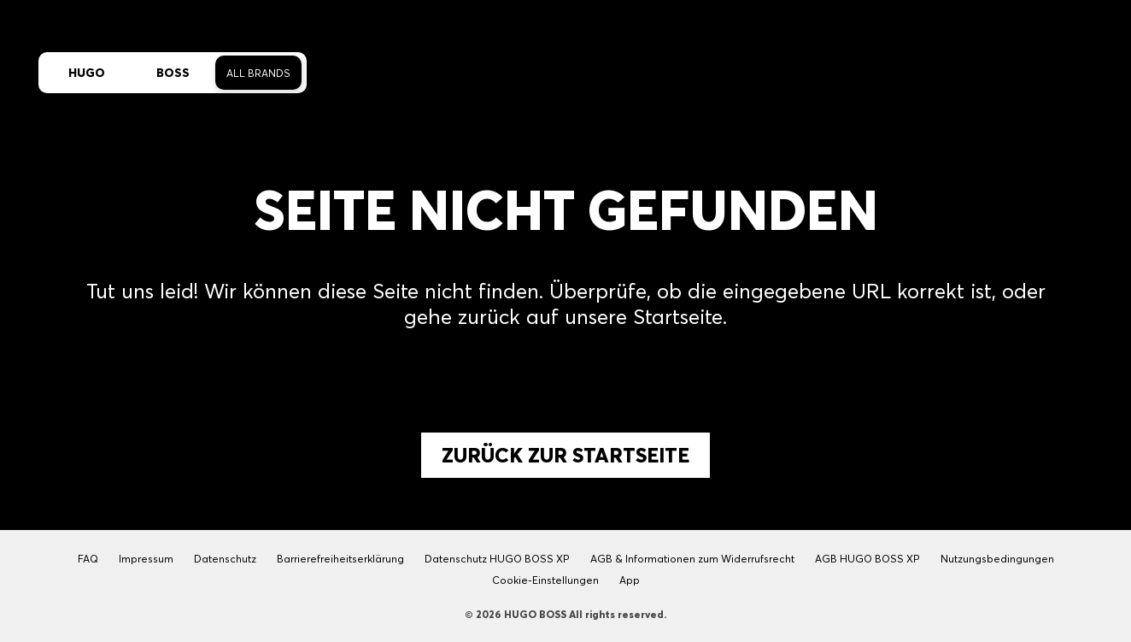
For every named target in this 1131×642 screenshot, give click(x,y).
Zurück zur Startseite (565, 455)
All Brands (258, 73)
